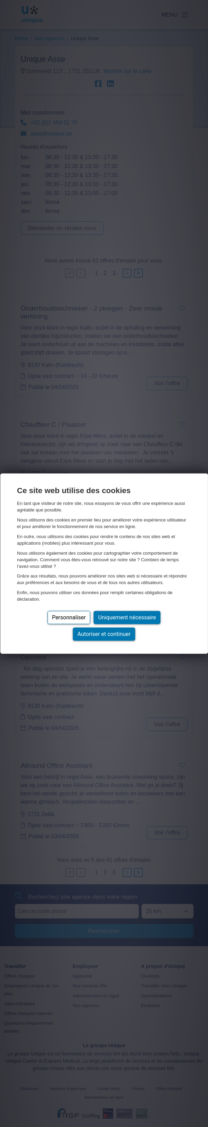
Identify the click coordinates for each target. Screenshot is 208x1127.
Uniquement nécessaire (127, 617)
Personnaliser (69, 617)
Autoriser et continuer (104, 634)
